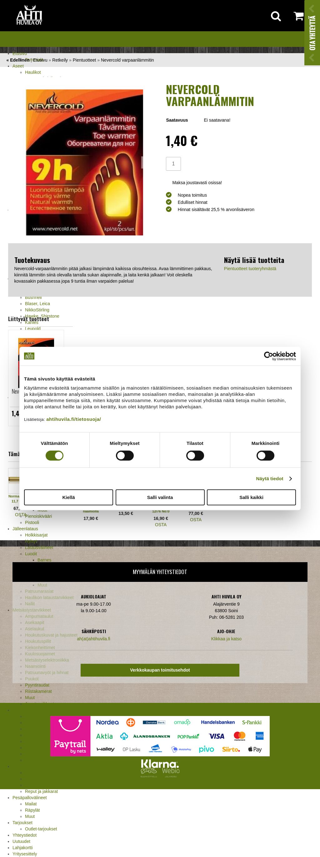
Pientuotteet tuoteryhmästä (250, 268)
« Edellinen (17, 60)
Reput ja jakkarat (41, 791)
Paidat (31, 747)
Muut (30, 697)
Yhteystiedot (24, 835)
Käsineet (33, 728)
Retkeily (20, 766)
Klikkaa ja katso (226, 638)
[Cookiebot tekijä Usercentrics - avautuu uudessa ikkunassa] (268, 356)
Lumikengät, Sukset (44, 778)
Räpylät (32, 810)
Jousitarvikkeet (39, 703)
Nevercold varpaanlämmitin (127, 60)
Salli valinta (160, 497)
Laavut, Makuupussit (45, 772)
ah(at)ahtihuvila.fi (93, 638)
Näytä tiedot (269, 478)
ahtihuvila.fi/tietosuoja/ (73, 419)
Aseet (18, 65)
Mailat (31, 803)
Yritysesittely (24, 853)
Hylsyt (31, 541)
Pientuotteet (36, 785)
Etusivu (19, 53)
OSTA (21, 514)
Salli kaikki (251, 497)
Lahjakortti (22, 847)
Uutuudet (21, 841)
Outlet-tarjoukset (41, 828)
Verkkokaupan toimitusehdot (160, 670)
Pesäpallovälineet (29, 797)
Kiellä (68, 497)
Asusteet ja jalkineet (32, 710)
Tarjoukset (22, 822)
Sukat (30, 753)
